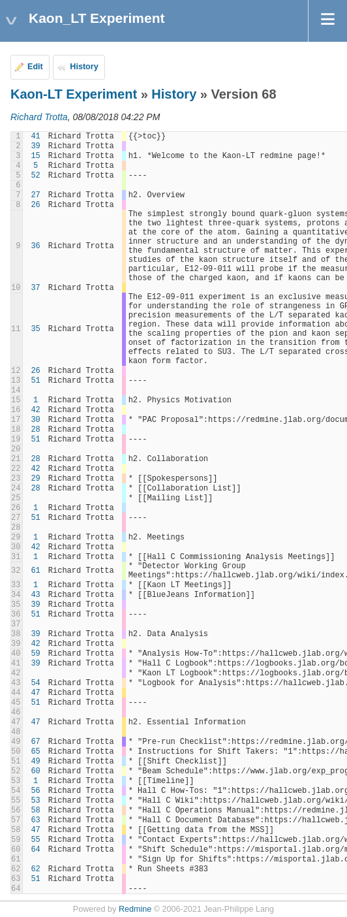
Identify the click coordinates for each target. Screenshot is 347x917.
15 (35, 156)
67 (35, 742)
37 (35, 288)
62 (35, 869)
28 (35, 429)
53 (35, 800)
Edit (35, 66)
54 (35, 683)
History (84, 66)
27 (35, 195)
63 (35, 820)
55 (35, 840)
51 (35, 380)
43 (35, 595)
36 (35, 246)
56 (35, 791)
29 (35, 478)
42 (35, 410)
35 (35, 329)
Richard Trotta (39, 117)
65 (35, 751)
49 (35, 761)
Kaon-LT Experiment (73, 94)
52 (35, 175)
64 (35, 849)
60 (35, 771)
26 (35, 205)
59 (35, 653)
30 (35, 420)
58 (35, 810)
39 (35, 146)
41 (35, 136)
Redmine (135, 909)
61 (35, 570)
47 (35, 693)
